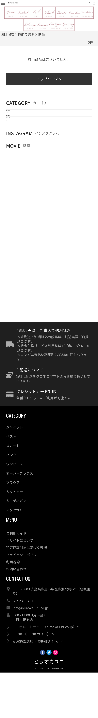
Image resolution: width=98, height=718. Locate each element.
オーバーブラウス (19, 518)
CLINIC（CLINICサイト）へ (33, 679)
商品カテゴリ (17, 116)
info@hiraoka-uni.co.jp (30, 653)
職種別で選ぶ (17, 160)
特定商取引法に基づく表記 (26, 593)
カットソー (14, 537)
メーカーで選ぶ (19, 149)
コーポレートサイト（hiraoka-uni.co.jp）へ (46, 672)
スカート (13, 491)
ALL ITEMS (7, 34)
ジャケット (14, 472)
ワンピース (14, 509)
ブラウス (13, 527)
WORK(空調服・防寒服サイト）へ (38, 686)
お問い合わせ (16, 614)
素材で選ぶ (15, 127)
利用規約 (13, 607)
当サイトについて (19, 585)
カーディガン (16, 546)
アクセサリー (16, 555)
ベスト (11, 481)
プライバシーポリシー (23, 600)
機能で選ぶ (15, 138)
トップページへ (49, 80)
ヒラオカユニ (49, 707)
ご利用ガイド (16, 578)
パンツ (11, 500)
